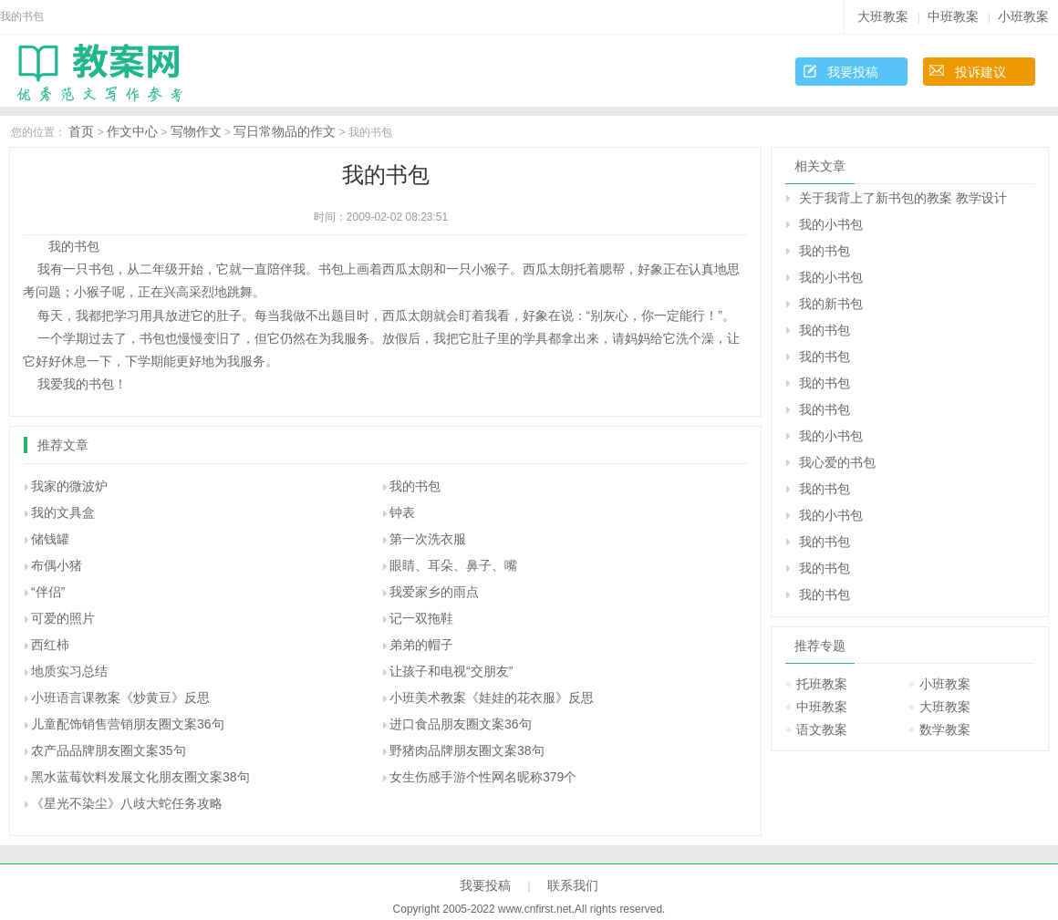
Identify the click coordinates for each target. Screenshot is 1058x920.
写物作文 (196, 131)
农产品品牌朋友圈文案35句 (108, 750)
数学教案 (944, 729)
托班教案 (821, 684)
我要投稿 (852, 72)
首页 (81, 131)
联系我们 (572, 885)
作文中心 (132, 131)
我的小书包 (831, 224)
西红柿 (50, 644)
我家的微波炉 (69, 486)
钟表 (402, 512)
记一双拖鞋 (421, 618)
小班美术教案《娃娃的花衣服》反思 (491, 697)
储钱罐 (50, 539)
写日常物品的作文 (284, 131)
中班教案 (953, 16)
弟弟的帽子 (421, 644)
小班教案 (1023, 16)
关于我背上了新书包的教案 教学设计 (903, 198)
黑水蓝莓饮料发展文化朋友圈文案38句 (140, 777)
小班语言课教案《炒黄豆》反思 (120, 697)
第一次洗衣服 (427, 539)
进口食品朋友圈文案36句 (460, 724)
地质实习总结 (69, 671)
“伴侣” (48, 591)
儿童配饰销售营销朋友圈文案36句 (127, 724)
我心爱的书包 (837, 462)
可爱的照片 (63, 618)
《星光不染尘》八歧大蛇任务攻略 (127, 803)
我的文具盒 (63, 512)
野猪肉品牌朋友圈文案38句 (467, 750)
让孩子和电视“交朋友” (451, 671)
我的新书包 (831, 303)
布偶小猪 (56, 565)
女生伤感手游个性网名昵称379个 (482, 777)
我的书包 (415, 486)
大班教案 (882, 16)
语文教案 (821, 729)
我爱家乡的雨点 (434, 591)
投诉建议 (980, 72)
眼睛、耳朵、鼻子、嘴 (453, 565)
